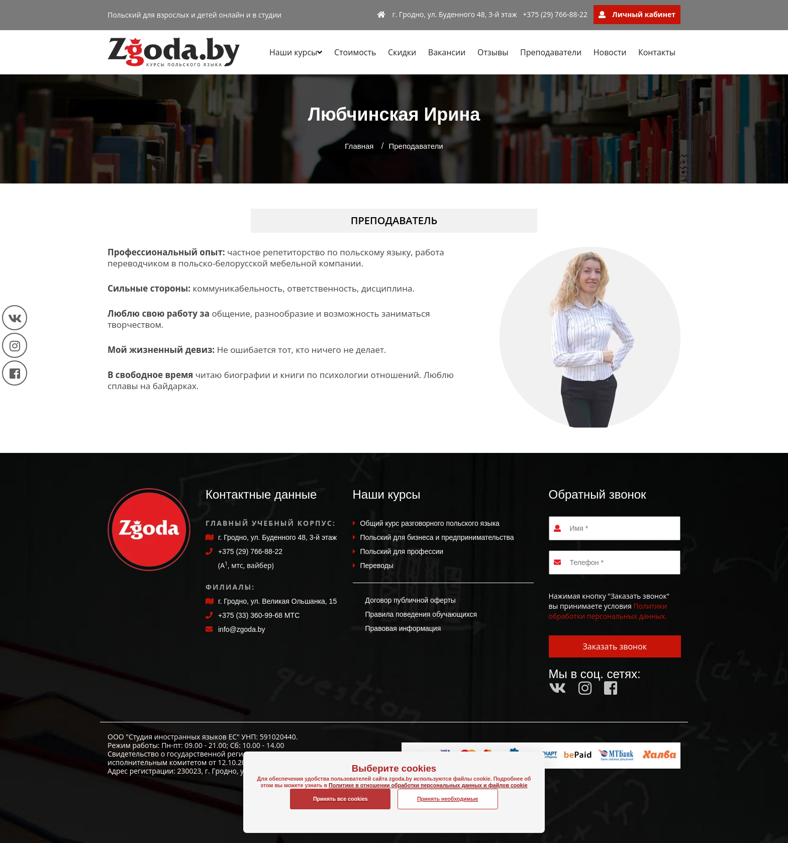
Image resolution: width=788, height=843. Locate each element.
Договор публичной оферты (410, 600)
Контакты (656, 52)
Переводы (376, 565)
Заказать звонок (614, 646)
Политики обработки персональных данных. (608, 611)
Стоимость (355, 52)
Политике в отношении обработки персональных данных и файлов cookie (394, 795)
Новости (610, 52)
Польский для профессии (402, 551)
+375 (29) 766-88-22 (555, 14)
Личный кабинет (637, 14)
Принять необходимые (447, 799)
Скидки (402, 52)
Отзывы (492, 52)
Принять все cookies (340, 799)
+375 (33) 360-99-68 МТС (259, 615)
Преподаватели (550, 52)
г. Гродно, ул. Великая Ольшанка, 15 (277, 601)
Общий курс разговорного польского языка (430, 523)
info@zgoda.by (241, 629)
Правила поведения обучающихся (421, 614)
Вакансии (447, 52)
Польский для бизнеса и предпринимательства (437, 537)
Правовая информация (403, 628)
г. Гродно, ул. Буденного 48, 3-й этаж (447, 14)
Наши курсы (295, 52)
